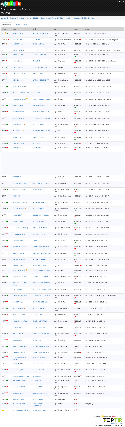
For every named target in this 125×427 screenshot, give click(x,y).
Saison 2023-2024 (33, 18)
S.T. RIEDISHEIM (39, 327)
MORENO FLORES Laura (21, 93)
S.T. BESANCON (38, 370)
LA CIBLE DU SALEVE (40, 276)
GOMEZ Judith (17, 40)
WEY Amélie (17, 363)
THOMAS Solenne (19, 112)
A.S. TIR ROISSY (39, 221)
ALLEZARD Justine (19, 74)
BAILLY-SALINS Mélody (20, 228)
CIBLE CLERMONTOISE (41, 54)
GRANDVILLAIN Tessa (20, 295)
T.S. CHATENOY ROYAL (41, 183)
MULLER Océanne (19, 404)
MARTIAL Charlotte (19, 346)
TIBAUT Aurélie (18, 105)
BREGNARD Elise (18, 209)
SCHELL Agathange (19, 276)
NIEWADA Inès (17, 80)
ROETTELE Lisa (18, 67)
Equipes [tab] (17, 25)
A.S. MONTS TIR (38, 202)
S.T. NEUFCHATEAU (40, 259)
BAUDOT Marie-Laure (20, 183)
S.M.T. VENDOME (39, 189)
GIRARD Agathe (18, 33)
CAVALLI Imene (18, 137)
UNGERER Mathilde (19, 99)
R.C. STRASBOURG (40, 67)
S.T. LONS (36, 61)
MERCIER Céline (18, 393)
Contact (119, 416)
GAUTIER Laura (18, 124)
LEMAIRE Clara (18, 334)
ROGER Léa (17, 215)
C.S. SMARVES (38, 376)
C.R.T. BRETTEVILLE (40, 321)
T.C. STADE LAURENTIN (41, 253)
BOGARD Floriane (19, 259)
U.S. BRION (37, 380)
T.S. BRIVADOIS (38, 74)
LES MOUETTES (38, 40)
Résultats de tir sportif (17, 18)
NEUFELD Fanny (18, 86)
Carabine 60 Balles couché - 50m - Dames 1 (79, 18)
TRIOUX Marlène (18, 118)
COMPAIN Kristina (19, 143)
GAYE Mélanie (17, 61)
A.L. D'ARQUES (38, 124)
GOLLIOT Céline (18, 308)
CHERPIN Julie (18, 240)
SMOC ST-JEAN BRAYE (41, 334)
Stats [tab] (25, 25)
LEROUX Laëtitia (18, 253)
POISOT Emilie (18, 289)
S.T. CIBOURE (38, 399)
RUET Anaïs (17, 196)
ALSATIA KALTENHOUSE (41, 99)
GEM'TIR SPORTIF (39, 137)
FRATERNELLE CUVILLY (41, 118)
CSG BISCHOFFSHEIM (41, 112)
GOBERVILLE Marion (20, 202)
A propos (97, 416)
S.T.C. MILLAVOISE (39, 410)
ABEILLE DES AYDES (40, 33)
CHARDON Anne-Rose (20, 321)
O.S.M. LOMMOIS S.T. (40, 393)
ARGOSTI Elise (18, 302)
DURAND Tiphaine (19, 234)
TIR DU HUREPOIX (39, 234)
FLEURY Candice (18, 247)
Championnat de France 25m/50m (52, 18)
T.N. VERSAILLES (39, 105)
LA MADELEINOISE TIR (41, 80)
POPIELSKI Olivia (18, 54)
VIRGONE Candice (19, 177)
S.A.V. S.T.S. (37, 340)
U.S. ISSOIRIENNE (39, 315)
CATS (35, 240)
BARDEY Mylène (18, 370)
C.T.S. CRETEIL (38, 44)
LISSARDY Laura (18, 399)
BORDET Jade (17, 50)
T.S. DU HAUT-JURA (40, 228)
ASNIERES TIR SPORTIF (41, 283)
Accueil (5, 18)
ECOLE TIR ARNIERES (41, 215)
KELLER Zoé (17, 327)
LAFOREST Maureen (19, 353)
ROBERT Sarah (18, 148)
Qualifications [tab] (6, 25)
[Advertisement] (79, 5)
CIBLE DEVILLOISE (39, 266)
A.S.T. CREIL (37, 143)
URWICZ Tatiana (18, 221)
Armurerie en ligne (117, 423)
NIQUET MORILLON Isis (21, 376)
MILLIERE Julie (18, 131)
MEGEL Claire (17, 340)
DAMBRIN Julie (18, 44)
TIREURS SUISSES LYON (42, 289)
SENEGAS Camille (19, 387)
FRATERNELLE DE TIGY (41, 295)
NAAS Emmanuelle (19, 270)
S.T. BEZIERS (37, 387)
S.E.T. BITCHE (38, 50)
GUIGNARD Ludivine (19, 380)
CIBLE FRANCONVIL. (40, 302)
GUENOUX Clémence (20, 266)
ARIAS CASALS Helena (20, 410)
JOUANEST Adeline (19, 189)
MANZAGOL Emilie (19, 315)
